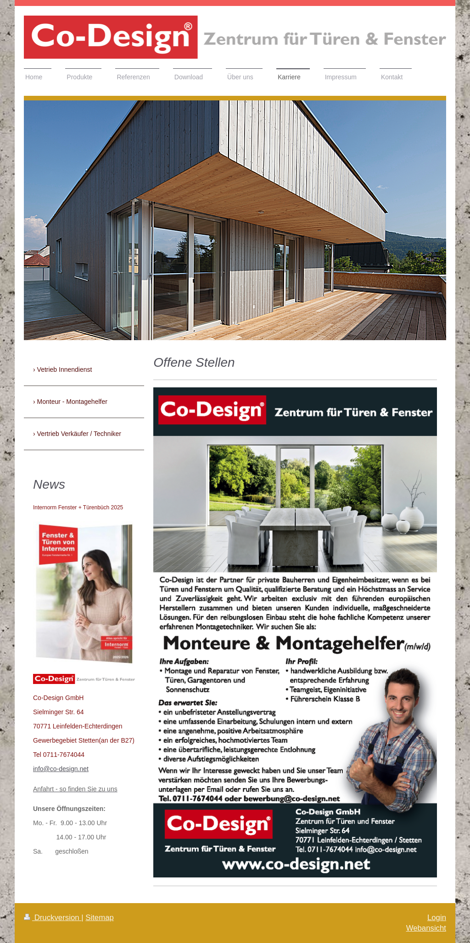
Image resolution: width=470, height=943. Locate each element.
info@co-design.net (61, 768)
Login (436, 917)
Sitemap (99, 917)
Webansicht (426, 928)
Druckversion (52, 917)
